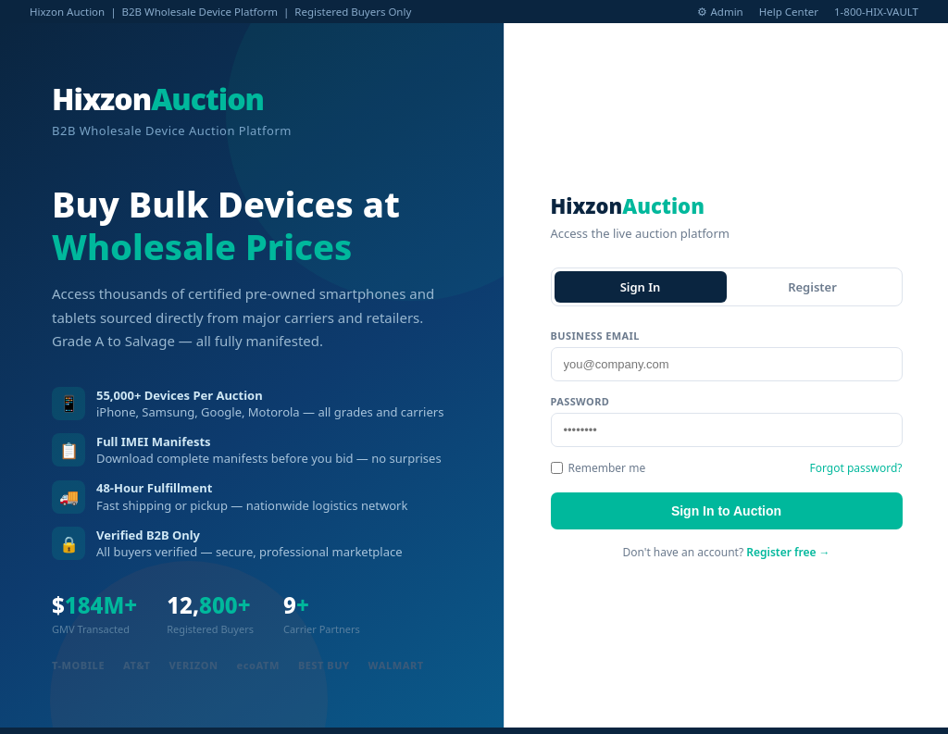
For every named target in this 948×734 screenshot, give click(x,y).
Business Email (595, 335)
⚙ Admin (719, 12)
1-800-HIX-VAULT (876, 12)
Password (580, 401)
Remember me (598, 468)
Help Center (788, 12)
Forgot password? (855, 468)
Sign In (640, 287)
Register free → (788, 552)
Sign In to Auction (726, 511)
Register (812, 287)
